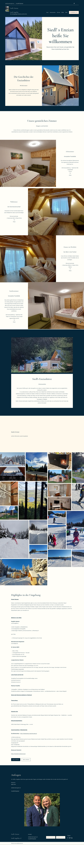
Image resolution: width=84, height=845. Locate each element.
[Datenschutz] (50, 837)
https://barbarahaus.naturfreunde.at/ (28, 733)
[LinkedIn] (72, 838)
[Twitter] (70, 838)
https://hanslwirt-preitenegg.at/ (18, 753)
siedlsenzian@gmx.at (9, 3)
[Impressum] (60, 837)
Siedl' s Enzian (14, 8)
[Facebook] (74, 3)
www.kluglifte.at (14, 623)
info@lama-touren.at (15, 682)
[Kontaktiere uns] (74, 12)
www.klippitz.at (14, 643)
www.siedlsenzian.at (18, 843)
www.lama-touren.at (15, 680)
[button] (15, 759)
